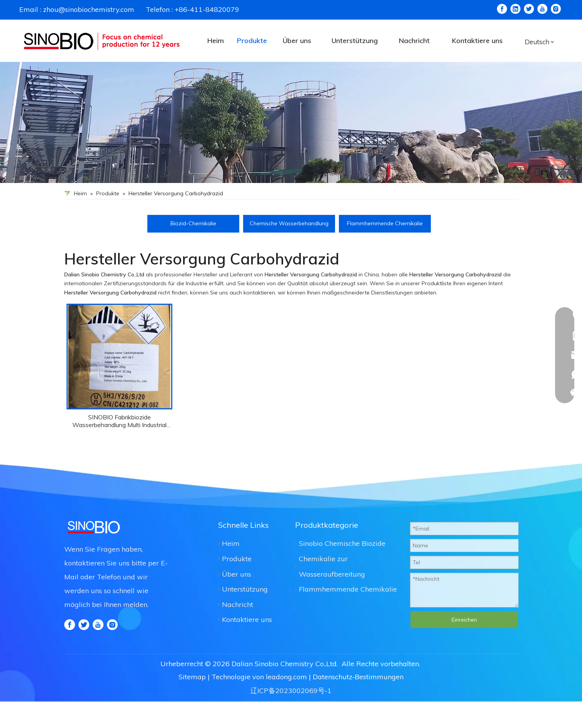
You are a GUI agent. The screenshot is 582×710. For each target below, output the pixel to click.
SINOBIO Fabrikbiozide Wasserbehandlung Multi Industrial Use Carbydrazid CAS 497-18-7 (119, 420)
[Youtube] (542, 9)
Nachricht (237, 603)
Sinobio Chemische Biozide (342, 542)
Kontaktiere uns (247, 618)
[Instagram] (556, 9)
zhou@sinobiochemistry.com (88, 9)
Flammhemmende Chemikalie (385, 222)
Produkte (237, 558)
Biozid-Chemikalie (193, 222)
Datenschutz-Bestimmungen (358, 685)
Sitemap (192, 685)
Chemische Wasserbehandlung (289, 222)
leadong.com (286, 685)
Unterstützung (245, 588)
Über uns (236, 573)
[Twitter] (529, 9)
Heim (231, 542)
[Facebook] (502, 9)
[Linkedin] (515, 9)
